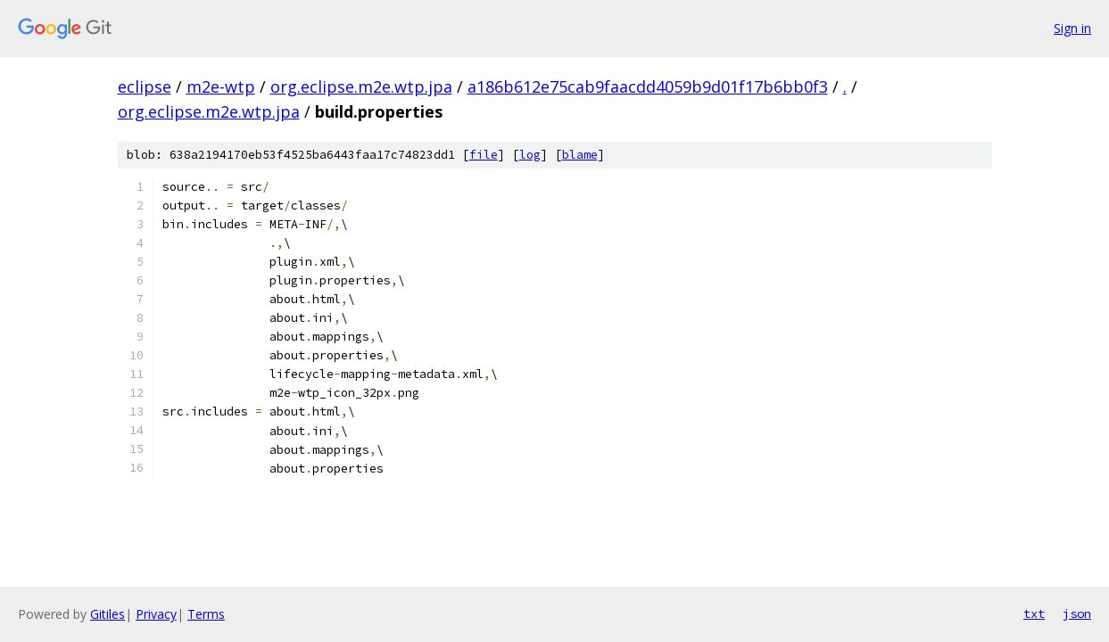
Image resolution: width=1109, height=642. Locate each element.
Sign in (1072, 28)
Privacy (156, 613)
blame (580, 154)
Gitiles (107, 613)
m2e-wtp (220, 86)
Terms (206, 613)
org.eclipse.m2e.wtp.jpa (361, 86)
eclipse (144, 86)
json (1077, 613)
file (483, 154)
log (530, 154)
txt (1034, 613)
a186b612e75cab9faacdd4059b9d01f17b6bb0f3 (648, 86)
